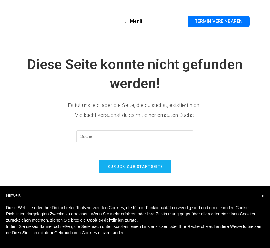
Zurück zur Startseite (135, 166)
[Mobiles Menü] (134, 21)
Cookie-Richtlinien (105, 220)
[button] (219, 21)
